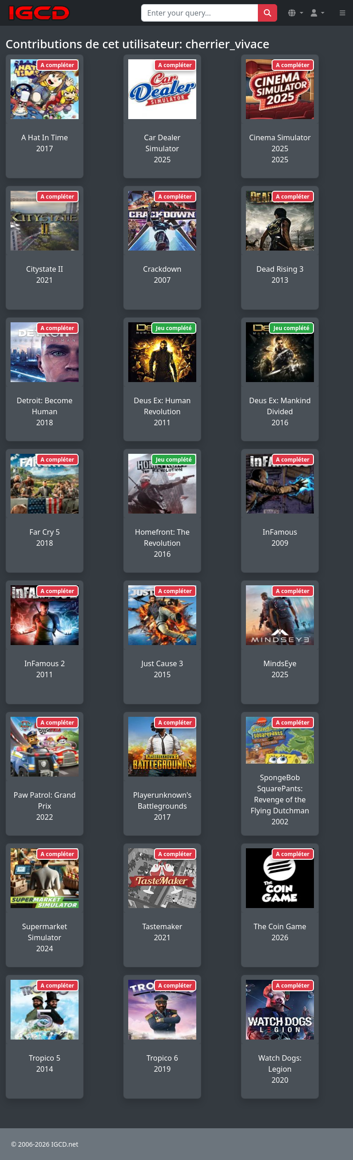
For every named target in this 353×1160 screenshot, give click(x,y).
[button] (296, 13)
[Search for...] (199, 13)
